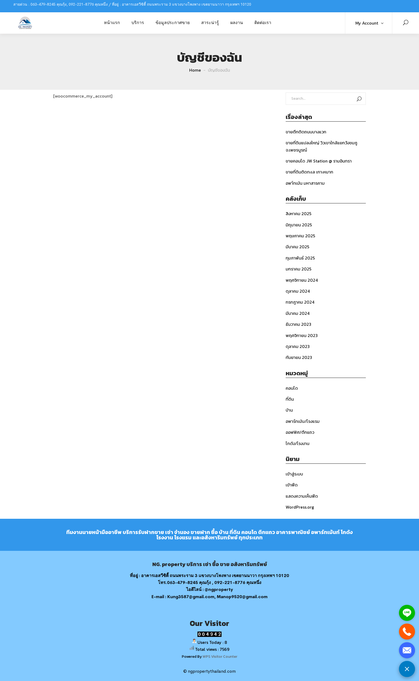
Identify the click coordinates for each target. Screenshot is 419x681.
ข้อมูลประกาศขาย (173, 22)
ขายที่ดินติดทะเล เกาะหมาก (309, 172)
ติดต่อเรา (262, 22)
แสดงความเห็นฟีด (302, 496)
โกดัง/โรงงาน (297, 443)
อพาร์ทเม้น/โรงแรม (303, 421)
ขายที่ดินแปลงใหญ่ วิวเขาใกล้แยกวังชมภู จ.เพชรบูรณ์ (321, 146)
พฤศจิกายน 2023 (302, 335)
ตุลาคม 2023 (298, 346)
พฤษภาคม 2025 (300, 236)
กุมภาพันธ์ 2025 (300, 258)
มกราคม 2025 (298, 269)
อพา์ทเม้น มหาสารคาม (305, 183)
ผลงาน (236, 22)
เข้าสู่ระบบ (294, 474)
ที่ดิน (290, 399)
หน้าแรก (112, 22)
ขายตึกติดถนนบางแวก (306, 132)
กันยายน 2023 (299, 357)
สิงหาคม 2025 (298, 213)
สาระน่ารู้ (210, 22)
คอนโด (292, 388)
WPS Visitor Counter (220, 656)
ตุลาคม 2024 (298, 291)
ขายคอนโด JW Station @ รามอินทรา (319, 161)
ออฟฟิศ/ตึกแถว (300, 432)
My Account (366, 23)
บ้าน (289, 410)
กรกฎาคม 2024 (300, 302)
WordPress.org (300, 507)
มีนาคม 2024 (297, 313)
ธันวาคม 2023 (298, 324)
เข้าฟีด (292, 485)
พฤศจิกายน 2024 (302, 280)
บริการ (137, 22)
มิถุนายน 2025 (299, 225)
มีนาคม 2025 (297, 246)
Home (195, 70)
